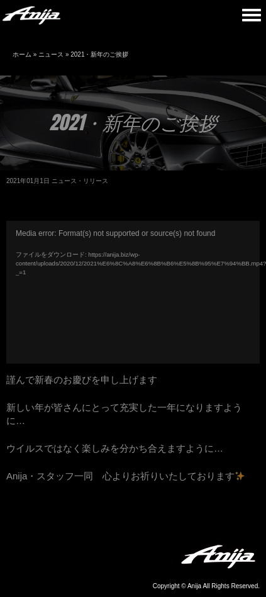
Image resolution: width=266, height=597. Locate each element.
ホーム (22, 54)
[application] (133, 292)
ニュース (51, 54)
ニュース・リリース (80, 180)
